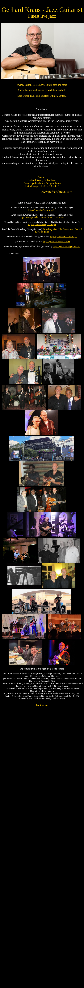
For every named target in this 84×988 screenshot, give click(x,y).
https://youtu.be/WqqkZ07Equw (42, 224)
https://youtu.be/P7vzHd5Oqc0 (63, 236)
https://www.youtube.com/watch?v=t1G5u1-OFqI (42, 217)
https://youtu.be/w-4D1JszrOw (56, 241)
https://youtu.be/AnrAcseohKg (42, 210)
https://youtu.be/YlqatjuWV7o (66, 246)
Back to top (42, 705)
